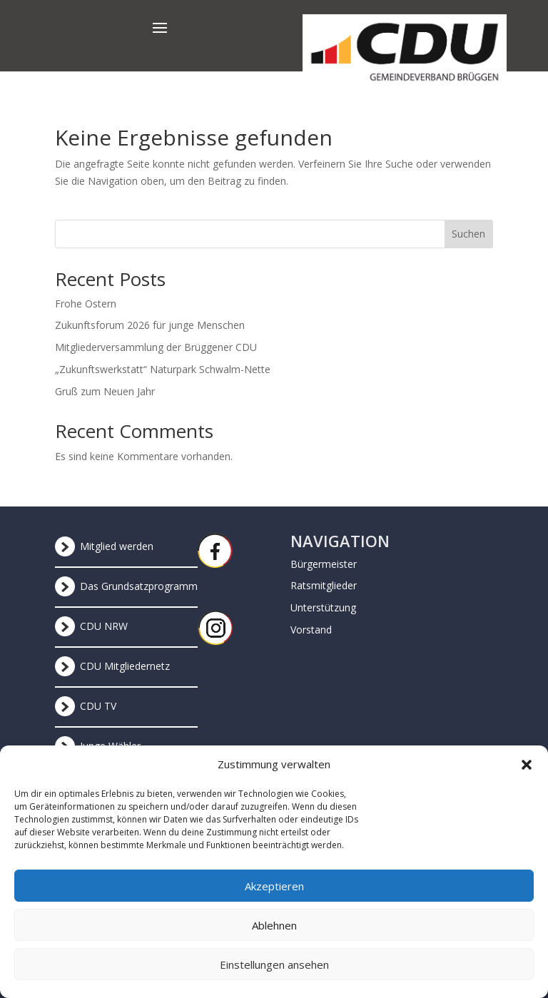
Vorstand (311, 629)
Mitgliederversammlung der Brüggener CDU (156, 347)
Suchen (468, 233)
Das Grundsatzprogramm (139, 586)
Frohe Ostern (85, 303)
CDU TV (98, 706)
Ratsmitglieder (323, 585)
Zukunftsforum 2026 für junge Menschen (150, 325)
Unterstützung (323, 607)
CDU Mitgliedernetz (125, 666)
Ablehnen (274, 935)
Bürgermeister (323, 564)
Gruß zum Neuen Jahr (105, 391)
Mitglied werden (116, 546)
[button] (526, 775)
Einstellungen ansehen (274, 974)
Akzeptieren (274, 896)
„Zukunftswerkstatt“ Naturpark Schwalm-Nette (162, 369)
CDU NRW (104, 626)
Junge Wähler (110, 746)
